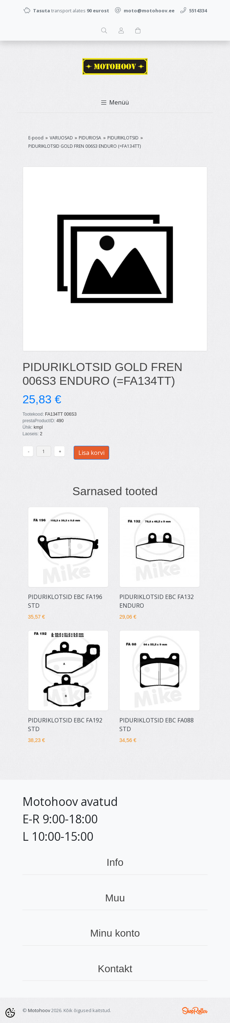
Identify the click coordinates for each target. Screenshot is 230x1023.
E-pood (36, 138)
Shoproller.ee (195, 1010)
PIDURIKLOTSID (123, 138)
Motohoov (39, 1010)
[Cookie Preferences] (10, 1012)
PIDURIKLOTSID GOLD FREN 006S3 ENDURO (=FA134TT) (84, 146)
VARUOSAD (61, 138)
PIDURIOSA (90, 138)
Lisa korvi (91, 453)
